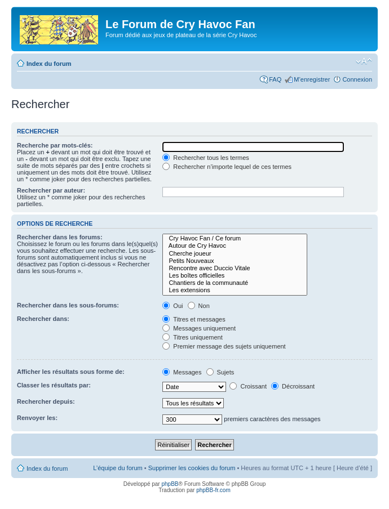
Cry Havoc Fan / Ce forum (234, 238)
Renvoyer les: (37, 417)
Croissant (248, 386)
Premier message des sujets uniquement (223, 346)
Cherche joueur (234, 253)
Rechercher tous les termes (205, 157)
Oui (172, 305)
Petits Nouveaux (234, 261)
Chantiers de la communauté (234, 283)
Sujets (220, 372)
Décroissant (293, 386)
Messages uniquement (199, 328)
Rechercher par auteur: (51, 190)
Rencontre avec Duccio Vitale (234, 268)
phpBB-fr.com (213, 490)
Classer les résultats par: (54, 385)
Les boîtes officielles (234, 275)
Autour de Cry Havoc (234, 245)
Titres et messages (193, 319)
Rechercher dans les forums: (60, 237)
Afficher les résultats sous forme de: (71, 371)
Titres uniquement (192, 337)
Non (199, 305)
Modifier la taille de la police (364, 61)
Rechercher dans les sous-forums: (68, 305)
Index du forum (48, 63)
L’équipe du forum (117, 468)
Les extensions (234, 290)
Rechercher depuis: (46, 401)
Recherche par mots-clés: (55, 145)
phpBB (169, 484)
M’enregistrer (312, 79)
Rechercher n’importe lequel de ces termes (226, 166)
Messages (181, 372)
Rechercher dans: (43, 318)
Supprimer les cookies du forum (192, 468)
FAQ (275, 79)
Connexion (357, 79)
